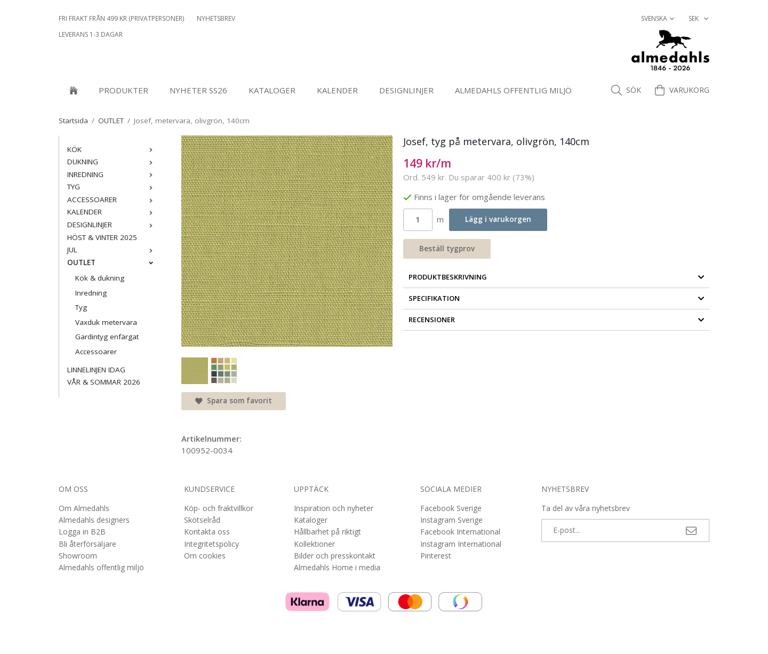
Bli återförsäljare (87, 544)
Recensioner (557, 319)
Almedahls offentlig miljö (513, 90)
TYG (112, 187)
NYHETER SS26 (198, 90)
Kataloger (272, 90)
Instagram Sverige (451, 520)
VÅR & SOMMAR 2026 (103, 382)
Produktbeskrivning (557, 277)
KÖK (112, 149)
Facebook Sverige (451, 508)
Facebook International (460, 532)
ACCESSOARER (112, 199)
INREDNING (112, 174)
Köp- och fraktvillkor (218, 508)
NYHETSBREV (216, 18)
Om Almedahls (84, 508)
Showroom (78, 556)
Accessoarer (96, 351)
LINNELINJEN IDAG (96, 369)
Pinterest (435, 556)
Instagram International (460, 544)
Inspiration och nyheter (333, 508)
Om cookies (205, 556)
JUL (112, 249)
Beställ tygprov (447, 248)
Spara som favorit (233, 400)
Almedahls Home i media (337, 567)
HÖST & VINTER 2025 (102, 237)
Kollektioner (314, 544)
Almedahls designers (94, 520)
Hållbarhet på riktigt (327, 532)
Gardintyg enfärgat (107, 336)
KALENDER (337, 90)
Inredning (91, 293)
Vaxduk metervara (106, 322)
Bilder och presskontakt (334, 556)
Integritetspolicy (211, 544)
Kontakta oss (207, 532)
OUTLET (112, 262)
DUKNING (112, 161)
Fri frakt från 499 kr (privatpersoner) (121, 18)
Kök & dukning (99, 278)
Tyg (81, 307)
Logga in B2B (82, 532)
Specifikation (557, 298)
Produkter (123, 90)
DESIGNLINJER (406, 90)
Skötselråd (202, 520)
